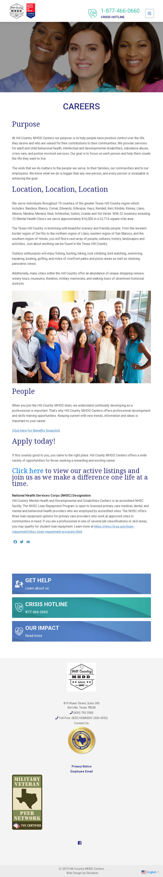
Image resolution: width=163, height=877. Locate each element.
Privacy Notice (82, 766)
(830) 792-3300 (81, 712)
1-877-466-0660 (120, 13)
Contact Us (81, 723)
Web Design (74, 873)
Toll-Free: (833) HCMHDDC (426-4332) (81, 718)
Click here (28, 470)
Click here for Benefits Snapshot (36, 430)
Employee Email (81, 771)
